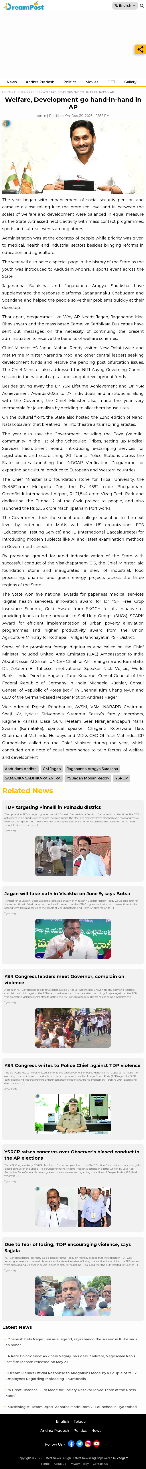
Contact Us (100, 1463)
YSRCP (121, 778)
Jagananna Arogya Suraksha (92, 769)
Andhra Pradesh (40, 82)
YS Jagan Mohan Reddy (88, 778)
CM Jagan (52, 769)
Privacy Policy (79, 1463)
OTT (111, 82)
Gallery (130, 82)
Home (6, 92)
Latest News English (86, 1458)
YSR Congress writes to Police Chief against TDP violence (72, 1065)
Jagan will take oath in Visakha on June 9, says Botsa (67, 893)
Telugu (79, 1421)
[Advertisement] (73, 44)
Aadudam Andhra (21, 769)
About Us (60, 1463)
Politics (70, 82)
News (12, 82)
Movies (92, 82)
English (62, 1421)
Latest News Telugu (57, 1458)
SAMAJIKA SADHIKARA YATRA (33, 778)
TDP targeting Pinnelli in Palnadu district (52, 807)
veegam (122, 1458)
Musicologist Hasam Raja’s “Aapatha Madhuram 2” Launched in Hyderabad (72, 1407)
